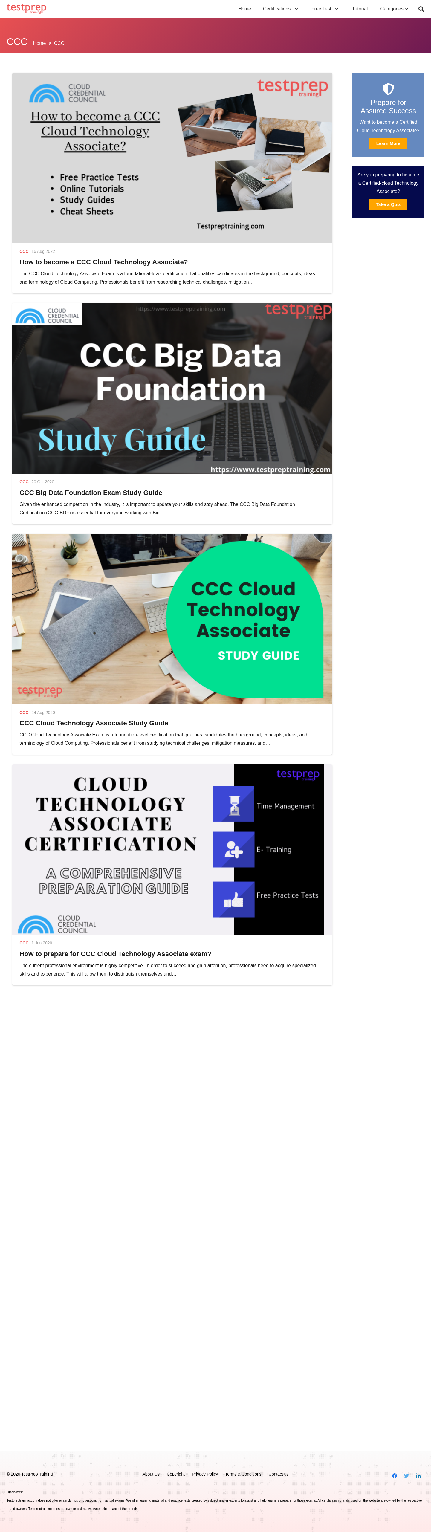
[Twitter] (406, 1476)
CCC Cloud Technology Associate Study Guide (93, 723)
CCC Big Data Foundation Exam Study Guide (90, 492)
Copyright (176, 1474)
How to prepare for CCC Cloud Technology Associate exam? (115, 954)
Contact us (279, 1474)
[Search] (421, 9)
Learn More (388, 143)
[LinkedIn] (418, 1476)
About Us (151, 1474)
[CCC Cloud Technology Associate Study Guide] (172, 619)
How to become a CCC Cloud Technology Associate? (103, 262)
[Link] (26, 9)
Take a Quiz (388, 204)
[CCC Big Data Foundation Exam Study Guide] (172, 388)
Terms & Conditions (243, 1474)
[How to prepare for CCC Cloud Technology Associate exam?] (172, 849)
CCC (23, 251)
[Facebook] (395, 1476)
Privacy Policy (205, 1474)
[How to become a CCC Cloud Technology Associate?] (172, 158)
